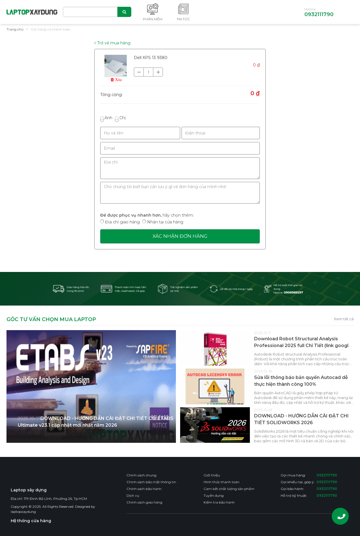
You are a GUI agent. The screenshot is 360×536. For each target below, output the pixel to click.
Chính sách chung (141, 475)
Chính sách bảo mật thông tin (151, 482)
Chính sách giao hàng (144, 502)
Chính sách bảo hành (144, 489)
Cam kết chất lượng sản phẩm (229, 489)
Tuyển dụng (214, 495)
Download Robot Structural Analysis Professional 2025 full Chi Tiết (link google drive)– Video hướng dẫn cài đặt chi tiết (303, 345)
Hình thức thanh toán (221, 482)
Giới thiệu (212, 475)
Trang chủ (14, 29)
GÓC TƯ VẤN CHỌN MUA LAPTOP (51, 320)
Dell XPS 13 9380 (150, 57)
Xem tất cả (344, 319)
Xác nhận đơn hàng (180, 236)
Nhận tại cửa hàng (165, 222)
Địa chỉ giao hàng (122, 222)
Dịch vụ (132, 495)
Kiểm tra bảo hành (219, 502)
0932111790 (318, 14)
